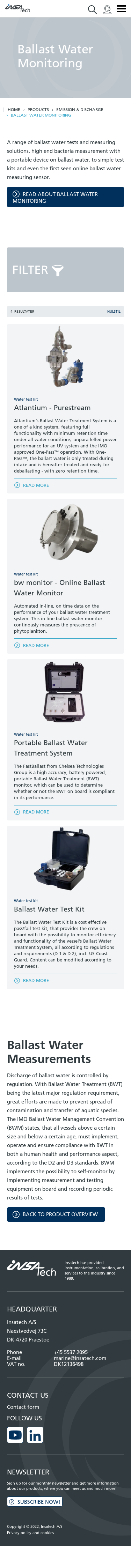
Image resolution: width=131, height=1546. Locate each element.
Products (38, 109)
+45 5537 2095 (71, 1352)
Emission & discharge (79, 109)
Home (14, 109)
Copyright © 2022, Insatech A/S (35, 1526)
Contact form (23, 1407)
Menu (121, 8)
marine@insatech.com (80, 1358)
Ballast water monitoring (41, 115)
